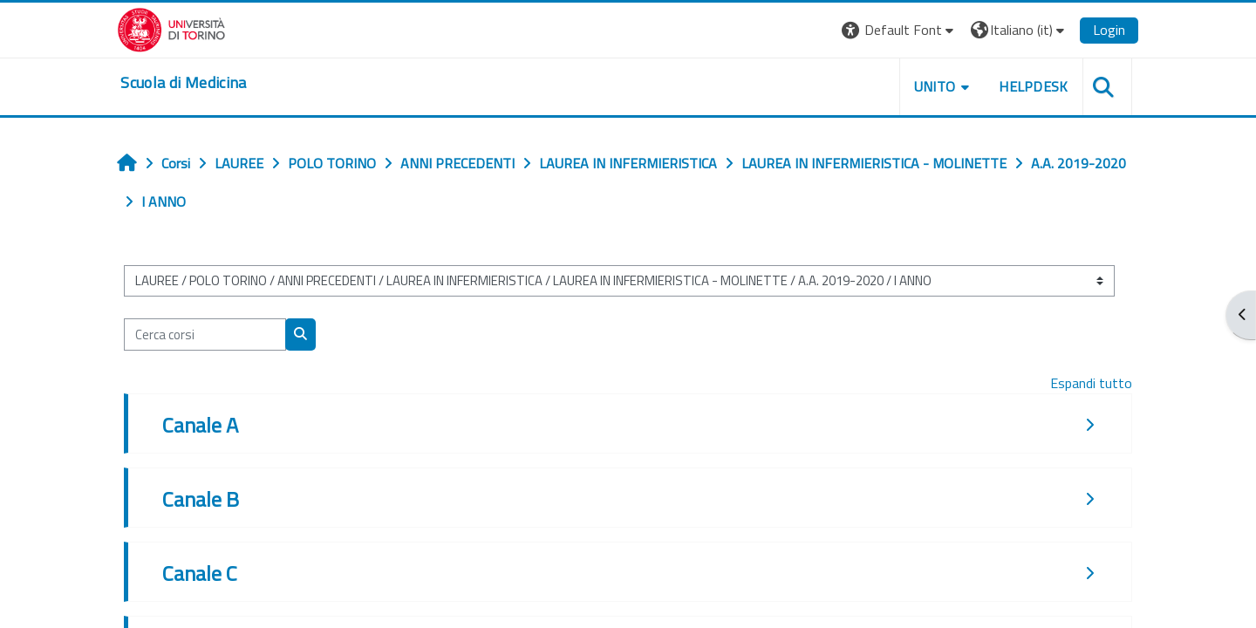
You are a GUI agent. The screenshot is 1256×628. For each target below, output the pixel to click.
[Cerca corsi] (206, 334)
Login (1108, 29)
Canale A (201, 424)
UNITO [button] (934, 86)
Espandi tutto (1090, 382)
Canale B (201, 499)
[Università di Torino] (172, 27)
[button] (898, 30)
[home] (184, 82)
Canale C (200, 573)
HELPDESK (1033, 86)
